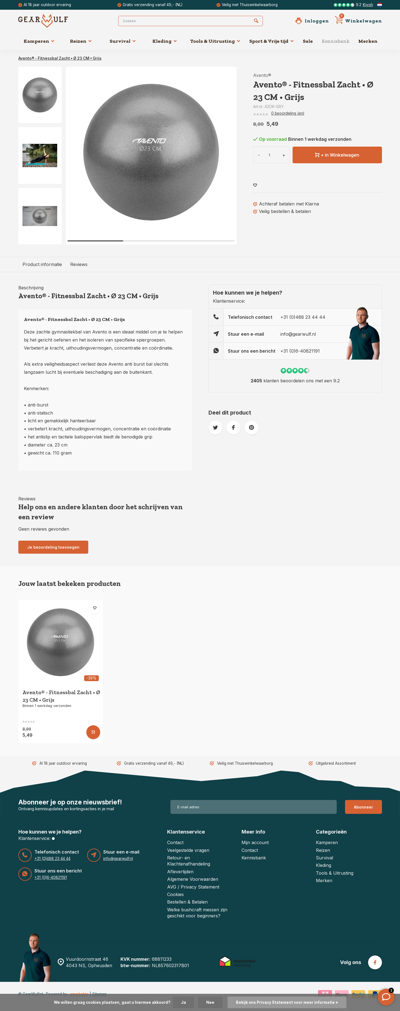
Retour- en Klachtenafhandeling (188, 861)
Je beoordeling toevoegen (53, 547)
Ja (183, 1002)
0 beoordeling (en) (287, 113)
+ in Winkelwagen (337, 155)
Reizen (81, 41)
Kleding (164, 41)
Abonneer (363, 807)
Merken (368, 41)
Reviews (78, 264)
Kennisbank (335, 41)
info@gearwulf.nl (298, 334)
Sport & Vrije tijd (271, 41)
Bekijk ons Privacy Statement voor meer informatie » (287, 1002)
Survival (123, 41)
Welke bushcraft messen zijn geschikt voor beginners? (197, 913)
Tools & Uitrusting (215, 41)
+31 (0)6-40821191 (300, 351)
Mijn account (255, 842)
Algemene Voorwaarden (192, 879)
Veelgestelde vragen (188, 850)
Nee (210, 1002)
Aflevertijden (180, 871)
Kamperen (39, 41)
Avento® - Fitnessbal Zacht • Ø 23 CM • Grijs (60, 58)
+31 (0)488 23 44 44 (302, 317)
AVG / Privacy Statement (193, 887)
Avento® (262, 75)
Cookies (175, 894)
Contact (175, 842)
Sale (308, 41)
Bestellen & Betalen (187, 902)
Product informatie (42, 264)
